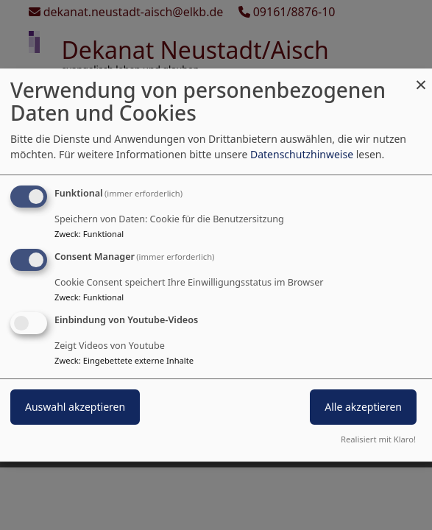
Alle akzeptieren (363, 407)
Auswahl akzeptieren (75, 407)
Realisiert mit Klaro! (378, 439)
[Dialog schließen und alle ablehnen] (421, 77)
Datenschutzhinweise (301, 154)
